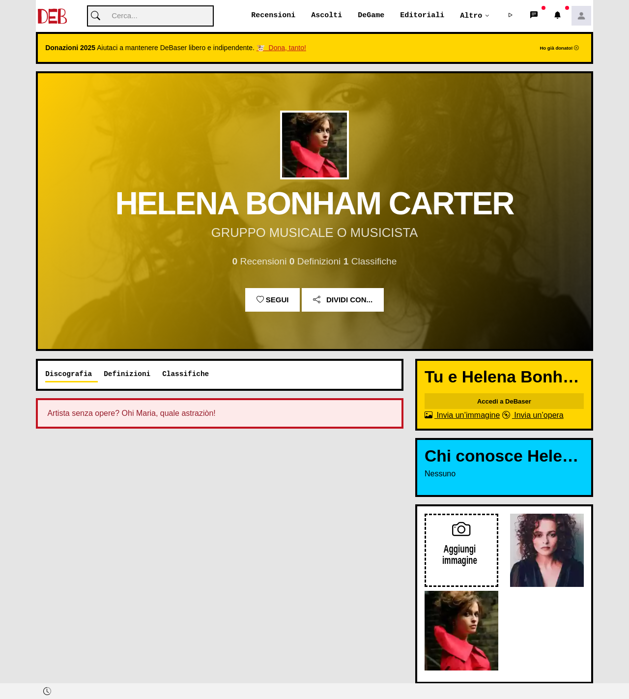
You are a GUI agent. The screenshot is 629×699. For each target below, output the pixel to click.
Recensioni (273, 16)
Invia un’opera (533, 415)
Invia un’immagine (462, 415)
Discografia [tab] (68, 374)
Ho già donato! (559, 48)
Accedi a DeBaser (504, 402)
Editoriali (422, 16)
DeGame (371, 16)
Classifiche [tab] (185, 374)
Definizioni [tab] (127, 374)
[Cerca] (150, 16)
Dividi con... (342, 300)
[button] (510, 16)
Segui (273, 300)
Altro (471, 16)
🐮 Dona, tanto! (281, 48)
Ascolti (326, 16)
